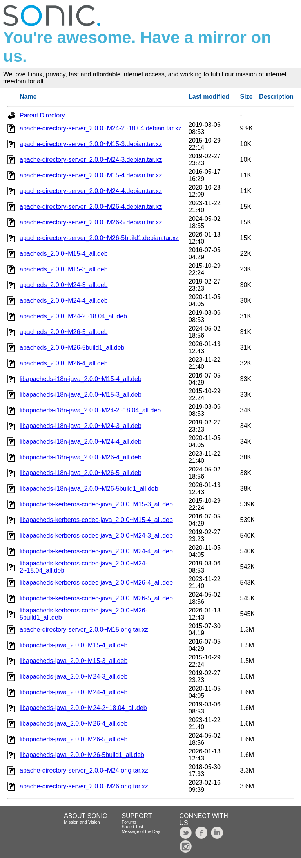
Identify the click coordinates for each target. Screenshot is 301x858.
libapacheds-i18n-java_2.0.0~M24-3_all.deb (80, 426)
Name (28, 96)
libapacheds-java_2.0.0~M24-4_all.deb (73, 692)
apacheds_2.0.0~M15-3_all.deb (64, 269)
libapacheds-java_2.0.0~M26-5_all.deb (73, 739)
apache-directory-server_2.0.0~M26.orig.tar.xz (84, 786)
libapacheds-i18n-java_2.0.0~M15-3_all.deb (80, 394)
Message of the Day (140, 831)
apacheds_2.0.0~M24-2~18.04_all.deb (73, 316)
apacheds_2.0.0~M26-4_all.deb (64, 363)
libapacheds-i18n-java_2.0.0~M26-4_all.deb (80, 457)
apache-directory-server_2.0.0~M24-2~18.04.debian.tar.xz (100, 128)
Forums (128, 822)
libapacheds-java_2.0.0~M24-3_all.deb (73, 676)
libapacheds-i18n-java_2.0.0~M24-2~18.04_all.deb (90, 410)
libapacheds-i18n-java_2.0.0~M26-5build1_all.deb (89, 488)
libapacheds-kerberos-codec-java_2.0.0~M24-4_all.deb (96, 551)
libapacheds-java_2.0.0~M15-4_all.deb (73, 645)
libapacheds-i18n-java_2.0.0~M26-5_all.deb (80, 473)
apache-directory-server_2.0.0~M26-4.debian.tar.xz (91, 206)
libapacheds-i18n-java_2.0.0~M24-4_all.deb (80, 441)
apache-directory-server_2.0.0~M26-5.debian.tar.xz (91, 222)
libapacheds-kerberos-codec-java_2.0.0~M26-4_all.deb (96, 582)
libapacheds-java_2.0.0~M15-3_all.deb (73, 660)
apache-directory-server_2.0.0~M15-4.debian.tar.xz (91, 175)
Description (276, 96)
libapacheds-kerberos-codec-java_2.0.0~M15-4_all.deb (96, 520)
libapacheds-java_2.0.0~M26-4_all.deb (73, 723)
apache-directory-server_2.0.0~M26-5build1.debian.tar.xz (99, 238)
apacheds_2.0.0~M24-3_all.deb (64, 285)
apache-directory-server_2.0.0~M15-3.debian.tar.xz (91, 144)
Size (246, 96)
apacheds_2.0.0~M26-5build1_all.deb (72, 347)
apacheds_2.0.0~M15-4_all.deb (64, 253)
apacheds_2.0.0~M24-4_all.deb (64, 300)
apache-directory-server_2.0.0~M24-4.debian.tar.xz (91, 191)
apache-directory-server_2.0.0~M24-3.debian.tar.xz (91, 159)
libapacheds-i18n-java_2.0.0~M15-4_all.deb (80, 379)
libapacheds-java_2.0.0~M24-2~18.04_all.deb (83, 707)
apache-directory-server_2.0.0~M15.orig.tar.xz (84, 629)
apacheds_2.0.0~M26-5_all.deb (64, 332)
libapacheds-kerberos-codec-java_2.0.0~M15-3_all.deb (96, 504)
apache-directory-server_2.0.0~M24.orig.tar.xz (84, 770)
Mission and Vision (82, 822)
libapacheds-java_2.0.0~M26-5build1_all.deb (82, 754)
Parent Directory (42, 115)
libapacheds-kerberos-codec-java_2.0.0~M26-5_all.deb (96, 598)
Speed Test (132, 826)
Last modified (209, 96)
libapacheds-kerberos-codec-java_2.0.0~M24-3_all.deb (96, 535)
